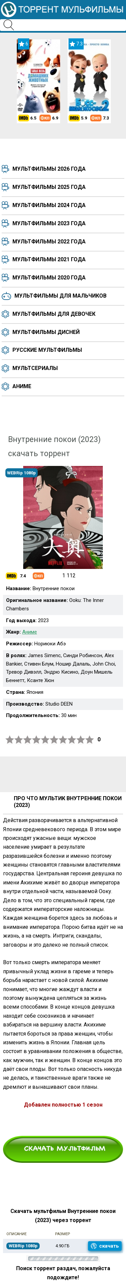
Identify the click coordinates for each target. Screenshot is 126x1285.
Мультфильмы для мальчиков (60, 296)
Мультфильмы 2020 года (49, 277)
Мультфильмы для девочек (53, 314)
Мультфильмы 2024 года (49, 205)
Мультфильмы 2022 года (49, 241)
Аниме (21, 386)
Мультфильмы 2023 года (49, 223)
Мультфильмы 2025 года (49, 187)
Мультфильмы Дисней (46, 332)
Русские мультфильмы (47, 350)
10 (89, 739)
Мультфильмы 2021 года (49, 259)
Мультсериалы (35, 368)
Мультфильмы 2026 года (49, 169)
